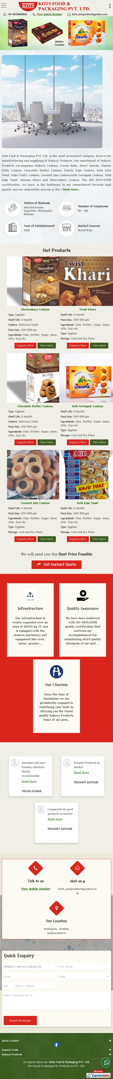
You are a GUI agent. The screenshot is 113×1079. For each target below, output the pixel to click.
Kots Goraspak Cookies (87, 406)
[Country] (83, 976)
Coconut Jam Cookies (35, 503)
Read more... (71, 189)
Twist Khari (87, 309)
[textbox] (29, 966)
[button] (49, 14)
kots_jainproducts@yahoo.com (89, 14)
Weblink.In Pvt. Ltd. (72, 1064)
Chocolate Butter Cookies (35, 406)
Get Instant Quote (56, 565)
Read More (29, 781)
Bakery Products (12, 1053)
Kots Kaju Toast (87, 503)
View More (46, 345)
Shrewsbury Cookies (35, 309)
